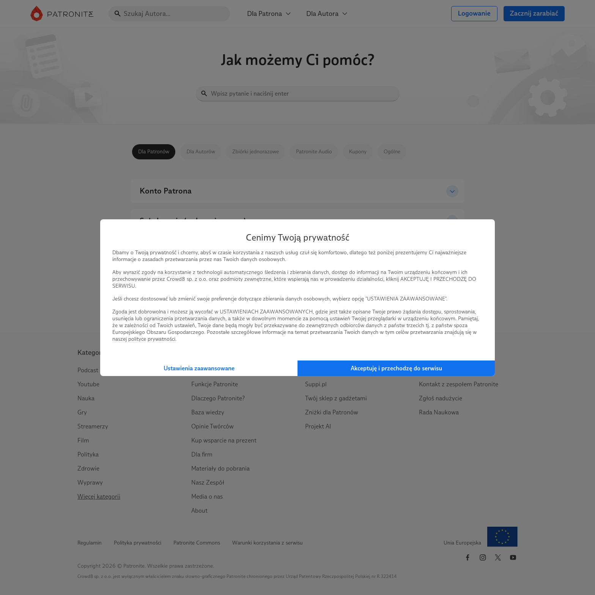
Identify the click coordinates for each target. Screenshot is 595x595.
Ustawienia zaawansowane (199, 368)
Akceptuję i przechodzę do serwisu (396, 368)
